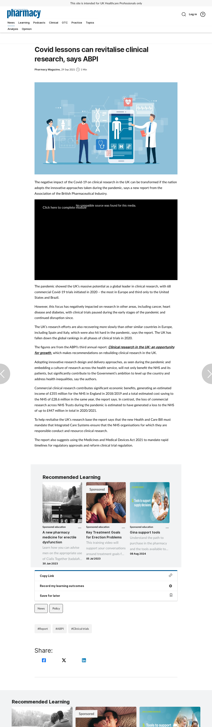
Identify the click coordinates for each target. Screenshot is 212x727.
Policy (56, 608)
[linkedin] (84, 661)
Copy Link (106, 576)
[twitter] (64, 661)
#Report (43, 628)
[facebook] (44, 661)
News (41, 608)
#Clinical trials (80, 628)
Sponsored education (54, 526)
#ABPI (60, 628)
